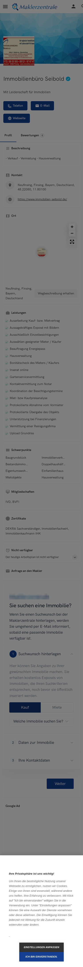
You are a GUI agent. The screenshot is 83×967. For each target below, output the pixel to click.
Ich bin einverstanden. (41, 956)
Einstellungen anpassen (41, 947)
